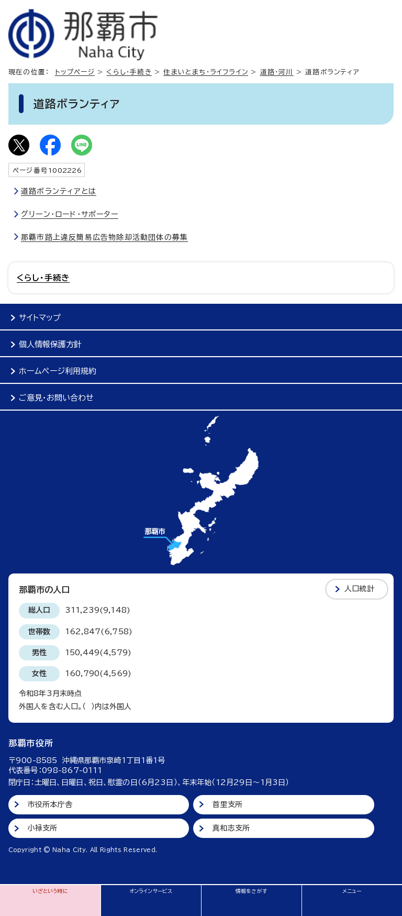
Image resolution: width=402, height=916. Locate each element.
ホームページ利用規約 (57, 371)
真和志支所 (231, 828)
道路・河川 (277, 72)
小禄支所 (43, 828)
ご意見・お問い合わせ (56, 398)
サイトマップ (40, 318)
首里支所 (227, 804)
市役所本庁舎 (50, 804)
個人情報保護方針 (50, 344)
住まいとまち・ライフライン (205, 72)
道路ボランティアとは (58, 191)
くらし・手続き (128, 72)
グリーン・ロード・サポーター (69, 214)
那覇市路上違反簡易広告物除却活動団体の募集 (104, 237)
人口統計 (359, 588)
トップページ (75, 72)
